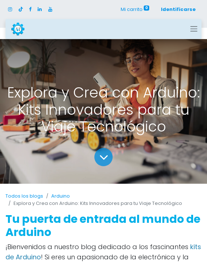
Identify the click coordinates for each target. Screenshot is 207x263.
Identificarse (178, 9)
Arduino (60, 196)
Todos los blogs (24, 196)
